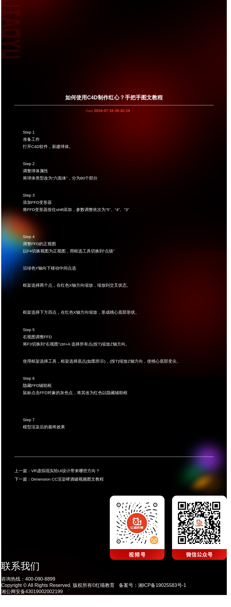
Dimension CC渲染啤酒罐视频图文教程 (67, 479)
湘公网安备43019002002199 (32, 591)
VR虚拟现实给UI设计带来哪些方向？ (65, 471)
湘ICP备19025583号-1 (162, 585)
